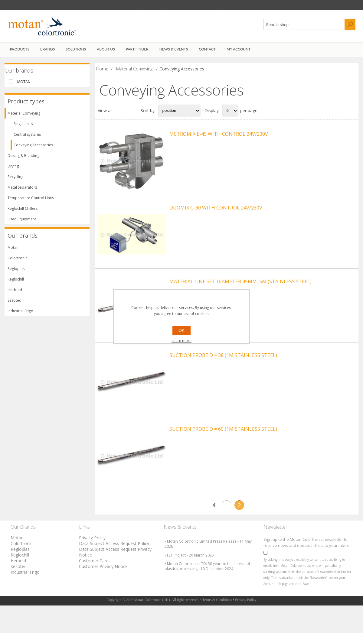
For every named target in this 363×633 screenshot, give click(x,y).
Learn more (181, 340)
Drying (13, 169)
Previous (214, 532)
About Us (106, 52)
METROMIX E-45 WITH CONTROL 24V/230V (218, 137)
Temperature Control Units (31, 201)
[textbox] (304, 28)
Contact (207, 52)
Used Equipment (22, 222)
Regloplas (16, 272)
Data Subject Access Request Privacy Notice (115, 579)
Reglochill (16, 282)
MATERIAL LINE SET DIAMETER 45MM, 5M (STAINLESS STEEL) (240, 297)
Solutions (76, 52)
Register (19, 6)
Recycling (15, 180)
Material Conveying (24, 116)
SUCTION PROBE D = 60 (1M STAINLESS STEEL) (223, 456)
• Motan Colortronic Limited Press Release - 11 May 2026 (208, 571)
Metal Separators (22, 190)
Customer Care (94, 588)
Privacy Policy (92, 565)
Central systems (27, 138)
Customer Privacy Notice (103, 594)
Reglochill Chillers (23, 212)
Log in (43, 6)
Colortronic (17, 261)
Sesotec (14, 304)
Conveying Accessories (33, 148)
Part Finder (137, 52)
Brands (47, 52)
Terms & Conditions (217, 627)
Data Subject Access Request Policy (114, 571)
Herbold (15, 293)
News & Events (173, 52)
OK (181, 330)
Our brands (19, 73)
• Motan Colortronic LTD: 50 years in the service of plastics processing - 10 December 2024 (207, 594)
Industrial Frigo (20, 314)
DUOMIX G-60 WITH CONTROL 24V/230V (215, 217)
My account (238, 52)
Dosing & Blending (23, 159)
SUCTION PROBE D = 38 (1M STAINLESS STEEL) (223, 376)
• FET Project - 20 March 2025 (189, 582)
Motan (24, 85)
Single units (23, 127)
